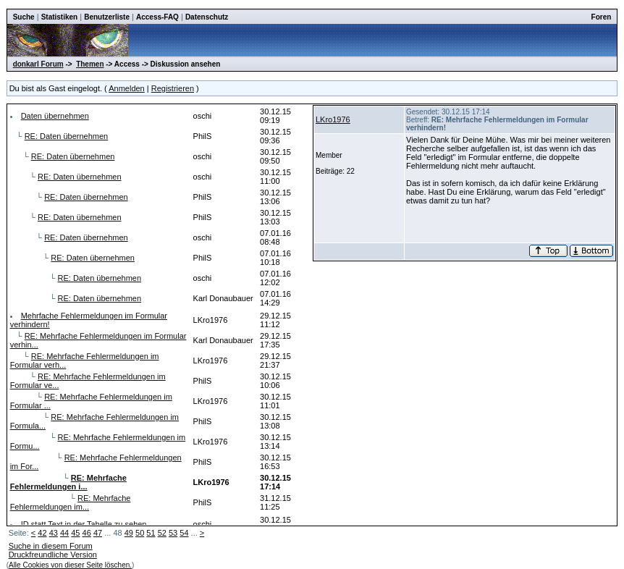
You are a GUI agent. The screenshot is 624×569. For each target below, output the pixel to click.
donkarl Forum (38, 64)
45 (75, 532)
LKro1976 (333, 119)
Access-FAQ (157, 17)
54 (184, 532)
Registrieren (172, 88)
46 (87, 532)
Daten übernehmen (55, 115)
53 (173, 532)
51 (150, 532)
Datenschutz (206, 17)
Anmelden (127, 88)
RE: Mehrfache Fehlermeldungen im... (70, 502)
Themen (90, 64)
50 (139, 532)
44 (64, 532)
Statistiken (59, 17)
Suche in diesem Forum (51, 545)
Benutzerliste (107, 17)
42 (42, 532)
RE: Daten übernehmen (67, 136)
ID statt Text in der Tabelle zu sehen (84, 524)
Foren (601, 17)
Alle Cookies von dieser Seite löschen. (70, 565)
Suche (24, 17)
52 (162, 532)
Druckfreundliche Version (53, 554)
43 (53, 532)
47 (97, 532)
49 (129, 532)
